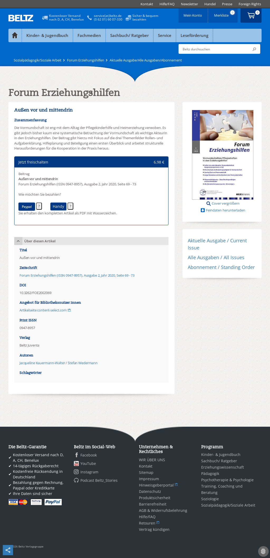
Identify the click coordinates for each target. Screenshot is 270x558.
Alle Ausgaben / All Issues (216, 257)
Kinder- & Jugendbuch (47, 35)
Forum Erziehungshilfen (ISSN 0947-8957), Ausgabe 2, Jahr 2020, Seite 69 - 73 (77, 275)
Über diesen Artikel (40, 241)
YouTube (88, 463)
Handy (58, 206)
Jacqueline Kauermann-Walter (42, 362)
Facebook (88, 455)
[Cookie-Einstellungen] (263, 551)
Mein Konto (193, 13)
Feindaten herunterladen (225, 210)
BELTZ (21, 18)
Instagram (89, 471)
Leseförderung (194, 35)
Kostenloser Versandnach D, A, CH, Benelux (66, 17)
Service (164, 35)
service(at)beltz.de (108, 15)
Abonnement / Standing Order (221, 267)
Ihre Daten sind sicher (32, 493)
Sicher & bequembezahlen (145, 17)
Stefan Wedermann (83, 362)
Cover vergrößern (225, 203)
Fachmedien (89, 35)
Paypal (27, 206)
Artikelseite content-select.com (43, 310)
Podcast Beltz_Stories (99, 480)
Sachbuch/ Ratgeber (129, 35)
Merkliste (225, 13)
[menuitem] (147, 4)
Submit (254, 49)
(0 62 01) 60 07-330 (108, 19)
